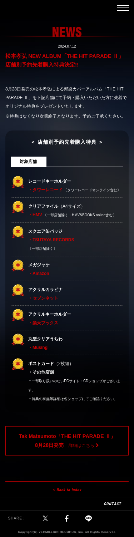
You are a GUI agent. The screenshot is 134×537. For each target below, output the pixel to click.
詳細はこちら (67, 440)
